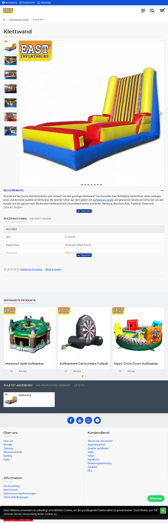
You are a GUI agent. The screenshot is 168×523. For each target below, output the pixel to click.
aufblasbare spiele (103, 199)
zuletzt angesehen (18, 385)
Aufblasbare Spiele (19, 19)
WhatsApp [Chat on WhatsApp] (156, 498)
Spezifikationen (15, 218)
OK (163, 510)
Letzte (79, 385)
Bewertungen (40, 218)
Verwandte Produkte (20, 300)
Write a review (53, 269)
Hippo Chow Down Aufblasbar (136, 363)
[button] (160, 113)
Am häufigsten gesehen (53, 385)
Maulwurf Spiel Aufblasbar (24, 363)
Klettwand (25, 395)
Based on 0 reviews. (32, 269)
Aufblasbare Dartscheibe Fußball (84, 363)
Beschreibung (14, 190)
